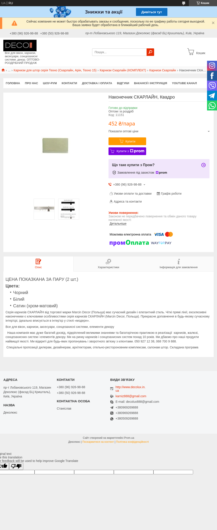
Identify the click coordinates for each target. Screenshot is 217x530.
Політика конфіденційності (132, 441)
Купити (131, 141)
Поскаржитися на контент (98, 441)
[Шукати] (150, 52)
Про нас (31, 83)
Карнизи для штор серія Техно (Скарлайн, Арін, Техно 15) (55, 70)
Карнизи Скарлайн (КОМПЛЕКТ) (123, 70)
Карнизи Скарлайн (162, 70)
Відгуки (123, 83)
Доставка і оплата (97, 83)
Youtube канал (184, 83)
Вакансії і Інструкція (150, 83)
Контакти (69, 83)
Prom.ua (129, 437)
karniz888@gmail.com (131, 396)
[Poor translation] (16, 466)
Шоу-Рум (50, 83)
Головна (13, 83)
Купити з (130, 151)
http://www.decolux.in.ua (130, 388)
